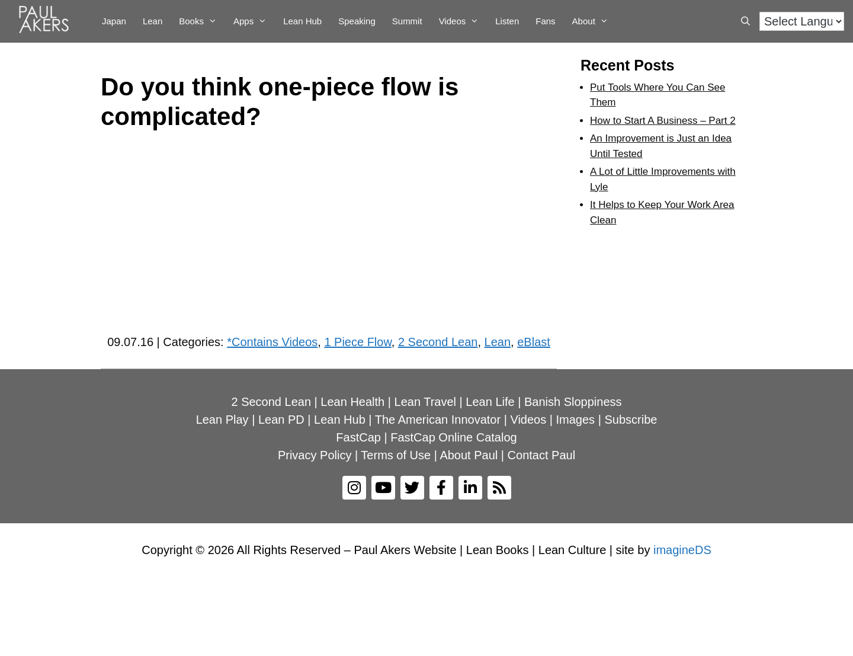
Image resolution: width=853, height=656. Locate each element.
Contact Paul (542, 455)
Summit (407, 21)
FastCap (358, 437)
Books (202, 21)
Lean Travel (426, 401)
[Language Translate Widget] (801, 21)
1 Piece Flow (357, 341)
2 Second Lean (438, 341)
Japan (114, 21)
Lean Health (352, 401)
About (594, 21)
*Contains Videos (272, 341)
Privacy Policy (314, 455)
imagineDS (682, 549)
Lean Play (222, 419)
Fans (545, 21)
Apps (254, 21)
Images (575, 419)
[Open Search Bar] (745, 21)
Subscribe (630, 419)
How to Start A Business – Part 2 (663, 120)
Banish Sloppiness (573, 401)
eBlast (533, 341)
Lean (152, 21)
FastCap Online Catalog (453, 437)
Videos (463, 21)
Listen (507, 21)
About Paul (469, 455)
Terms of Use (396, 455)
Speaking (357, 21)
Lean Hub (302, 21)
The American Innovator (438, 419)
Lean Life (490, 401)
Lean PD (281, 419)
